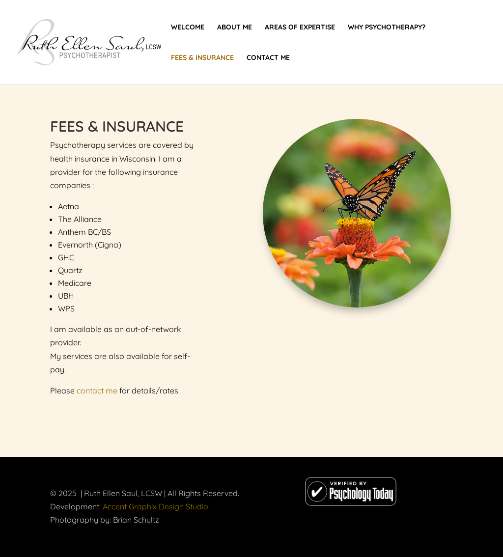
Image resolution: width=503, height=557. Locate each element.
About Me (234, 27)
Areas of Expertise (300, 27)
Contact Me (268, 58)
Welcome (187, 27)
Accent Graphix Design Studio (155, 506)
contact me (97, 390)
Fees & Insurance (202, 58)
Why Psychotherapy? (386, 27)
